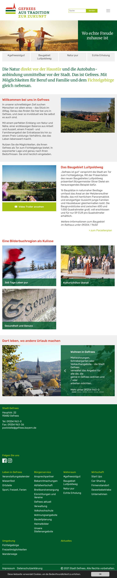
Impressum (8, 568)
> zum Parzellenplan (100, 230)
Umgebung (8, 540)
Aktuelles (66, 540)
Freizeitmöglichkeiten (14, 549)
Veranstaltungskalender (16, 476)
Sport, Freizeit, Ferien (14, 489)
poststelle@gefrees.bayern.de (19, 427)
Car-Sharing (98, 480)
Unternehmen (99, 494)
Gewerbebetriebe (101, 489)
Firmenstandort (100, 485)
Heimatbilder (41, 523)
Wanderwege (9, 554)
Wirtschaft (97, 472)
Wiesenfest (8, 480)
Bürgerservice (42, 472)
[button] (6, 183)
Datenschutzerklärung (30, 568)
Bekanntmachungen (46, 480)
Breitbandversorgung (46, 489)
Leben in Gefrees (12, 472)
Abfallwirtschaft (43, 485)
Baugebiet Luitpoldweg (44, 57)
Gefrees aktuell (42, 501)
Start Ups (96, 476)
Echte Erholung (101, 55)
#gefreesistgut (16, 55)
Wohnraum (69, 472)
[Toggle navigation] (105, 11)
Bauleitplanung (43, 519)
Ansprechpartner (44, 476)
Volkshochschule (43, 510)
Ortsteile (7, 485)
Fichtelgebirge (10, 545)
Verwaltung (40, 506)
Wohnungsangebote (45, 515)
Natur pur (72, 55)
